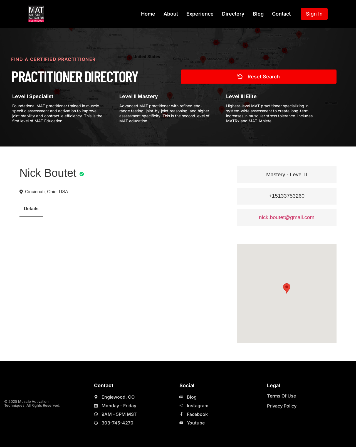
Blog (258, 14)
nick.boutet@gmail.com (287, 217)
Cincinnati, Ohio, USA (46, 191)
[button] (286, 288)
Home (148, 14)
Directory (233, 14)
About (171, 14)
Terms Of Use (281, 396)
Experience (200, 14)
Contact (281, 14)
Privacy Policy (281, 406)
